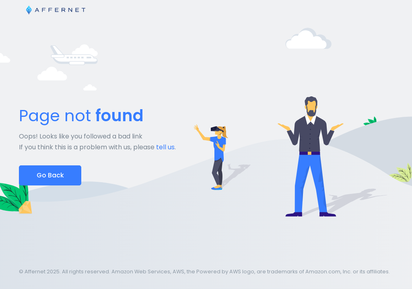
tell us (165, 147)
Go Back (50, 175)
